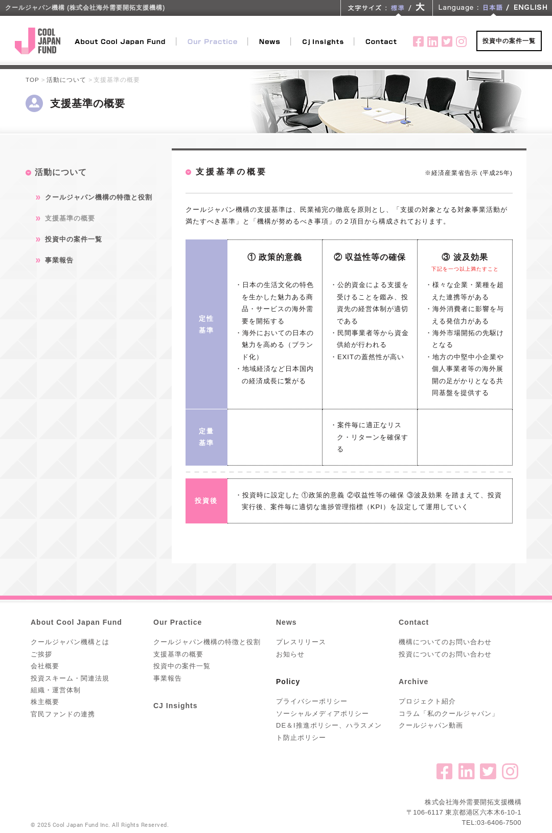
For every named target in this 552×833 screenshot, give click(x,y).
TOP (32, 79)
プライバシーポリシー (312, 701)
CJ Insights (175, 706)
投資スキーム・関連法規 (70, 678)
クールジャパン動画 (431, 725)
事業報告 (59, 260)
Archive (413, 681)
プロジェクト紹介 (427, 701)
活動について (66, 79)
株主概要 (45, 702)
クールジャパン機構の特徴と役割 (98, 197)
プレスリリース (301, 642)
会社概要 (45, 666)
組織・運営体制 (56, 690)
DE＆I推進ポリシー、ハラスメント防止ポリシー (329, 731)
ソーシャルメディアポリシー (322, 713)
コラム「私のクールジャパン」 (449, 713)
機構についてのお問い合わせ (445, 642)
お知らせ (290, 654)
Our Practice (177, 622)
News (286, 622)
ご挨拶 (41, 654)
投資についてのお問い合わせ (445, 654)
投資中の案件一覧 (509, 41)
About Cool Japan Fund (76, 622)
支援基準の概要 (70, 218)
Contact (414, 622)
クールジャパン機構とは (70, 642)
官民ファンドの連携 (63, 714)
